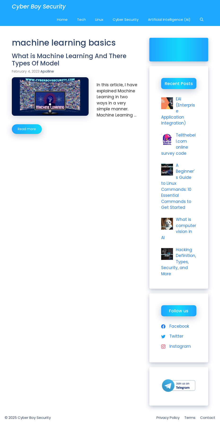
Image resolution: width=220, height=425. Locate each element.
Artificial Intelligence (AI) (169, 19)
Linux (99, 19)
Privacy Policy (168, 417)
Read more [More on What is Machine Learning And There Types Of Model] (27, 129)
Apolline (47, 71)
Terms (189, 417)
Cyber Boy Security (39, 6)
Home (62, 19)
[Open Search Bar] (201, 19)
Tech (81, 19)
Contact (207, 417)
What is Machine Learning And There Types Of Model (69, 60)
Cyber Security (125, 19)
